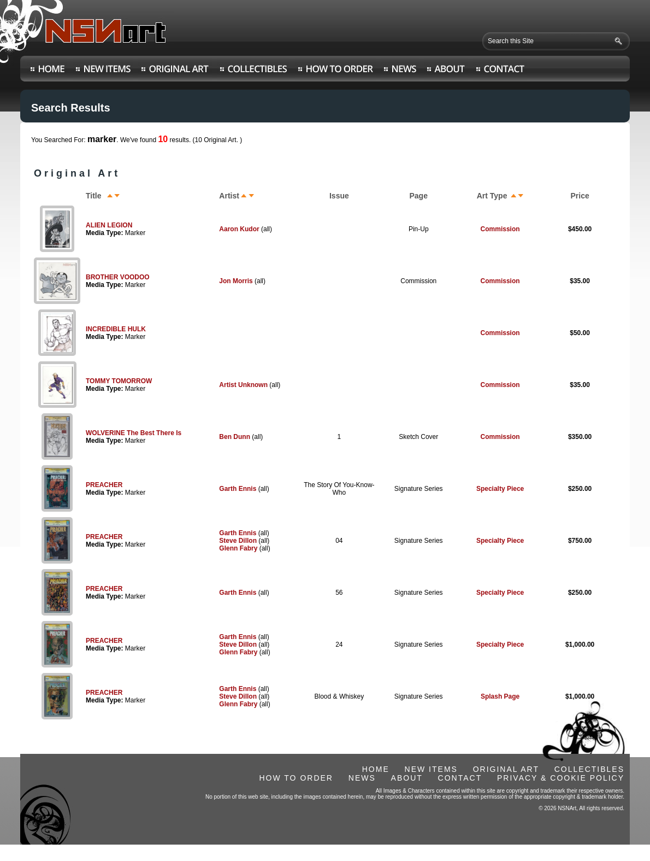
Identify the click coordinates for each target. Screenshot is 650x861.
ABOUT (407, 778)
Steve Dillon (238, 540)
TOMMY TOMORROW (119, 381)
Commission (500, 229)
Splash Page (500, 696)
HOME (375, 769)
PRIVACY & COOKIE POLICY (560, 778)
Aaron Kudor (239, 229)
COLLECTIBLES (589, 769)
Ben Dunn (234, 437)
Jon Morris (235, 281)
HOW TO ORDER (296, 778)
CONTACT (460, 778)
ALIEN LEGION (109, 225)
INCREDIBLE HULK (116, 329)
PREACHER (104, 485)
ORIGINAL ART (506, 769)
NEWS (362, 778)
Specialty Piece (500, 489)
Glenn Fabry (238, 548)
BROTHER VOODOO (118, 277)
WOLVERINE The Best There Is (133, 433)
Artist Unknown (243, 385)
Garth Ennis (237, 489)
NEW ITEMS (431, 769)
